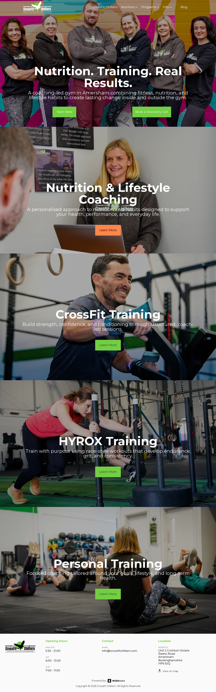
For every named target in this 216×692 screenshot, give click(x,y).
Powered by (99, 680)
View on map (170, 671)
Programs (150, 7)
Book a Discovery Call (151, 112)
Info (167, 7)
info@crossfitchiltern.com (119, 650)
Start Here (64, 112)
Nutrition (129, 7)
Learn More (108, 230)
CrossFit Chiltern (105, 7)
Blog (184, 7)
